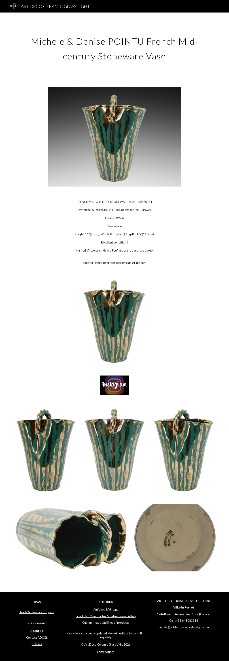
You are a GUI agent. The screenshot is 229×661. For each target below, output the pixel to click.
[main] (114, 46)
